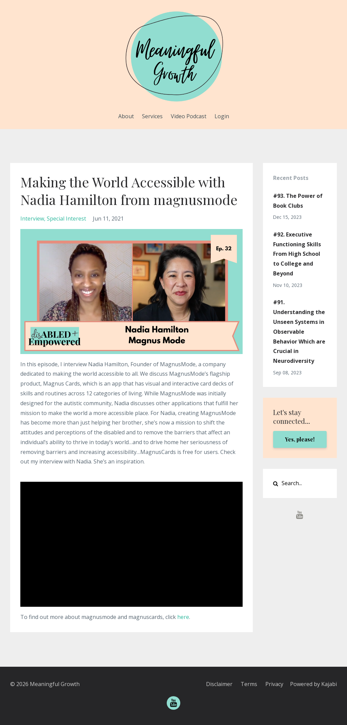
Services (152, 116)
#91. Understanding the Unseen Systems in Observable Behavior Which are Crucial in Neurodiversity (299, 331)
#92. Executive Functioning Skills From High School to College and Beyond (297, 254)
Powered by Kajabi (313, 684)
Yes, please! (299, 439)
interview (32, 218)
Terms (249, 684)
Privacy (274, 684)
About (126, 116)
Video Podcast (188, 116)
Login (222, 116)
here (183, 617)
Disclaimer (219, 684)
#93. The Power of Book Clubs (298, 200)
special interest (66, 218)
